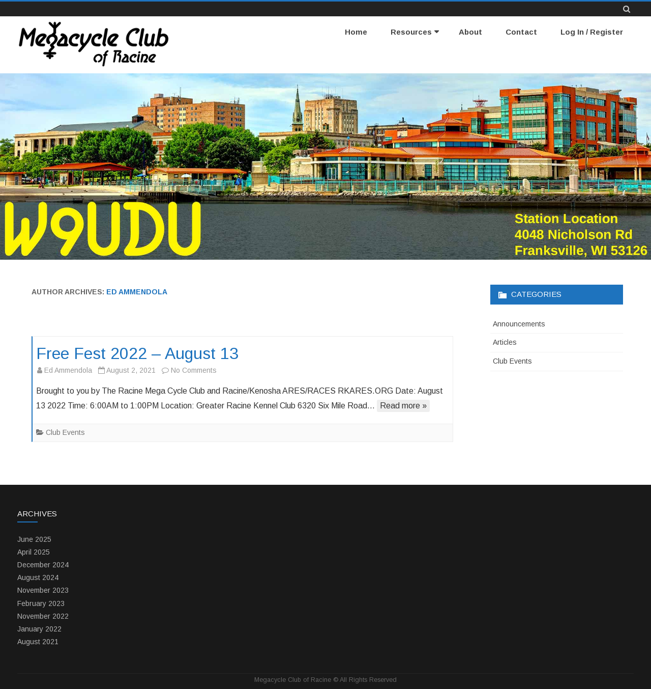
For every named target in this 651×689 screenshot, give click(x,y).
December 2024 (43, 565)
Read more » (403, 405)
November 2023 (43, 590)
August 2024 (37, 577)
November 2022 (43, 616)
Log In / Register (591, 31)
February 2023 (41, 603)
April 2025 (33, 552)
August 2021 (37, 642)
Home (356, 31)
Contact (521, 31)
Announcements (519, 324)
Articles (505, 342)
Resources (411, 31)
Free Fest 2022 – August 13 (137, 353)
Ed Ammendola (136, 292)
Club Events (65, 432)
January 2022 (39, 629)
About (470, 31)
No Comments (194, 370)
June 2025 (34, 539)
